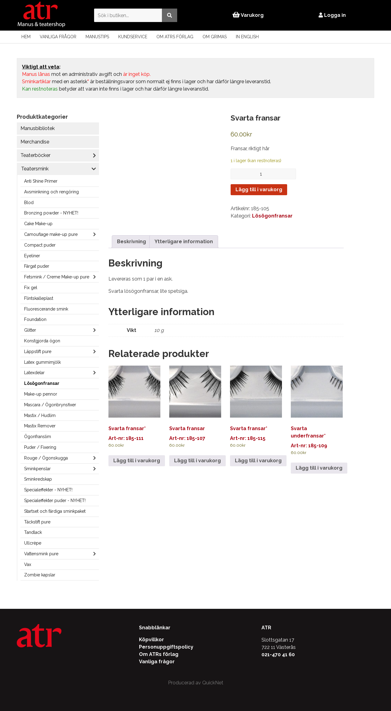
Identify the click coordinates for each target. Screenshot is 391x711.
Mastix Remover (40, 425)
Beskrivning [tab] (131, 236)
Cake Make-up (38, 223)
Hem (26, 36)
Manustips (97, 36)
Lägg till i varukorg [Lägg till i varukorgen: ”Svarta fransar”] (197, 454)
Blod (29, 202)
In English (247, 36)
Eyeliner (32, 255)
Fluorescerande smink (46, 309)
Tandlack (33, 532)
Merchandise (34, 142)
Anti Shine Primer (40, 181)
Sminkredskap (38, 479)
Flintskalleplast (38, 298)
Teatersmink (35, 169)
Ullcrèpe (32, 543)
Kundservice (132, 36)
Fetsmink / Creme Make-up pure (56, 276)
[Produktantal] (263, 174)
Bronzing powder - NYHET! (51, 212)
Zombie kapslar (39, 574)
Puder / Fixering (40, 447)
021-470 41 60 (278, 654)
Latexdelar (34, 372)
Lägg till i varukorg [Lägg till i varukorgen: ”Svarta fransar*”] (136, 454)
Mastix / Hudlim (40, 415)
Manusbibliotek (37, 128)
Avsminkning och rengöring (51, 191)
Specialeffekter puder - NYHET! (55, 500)
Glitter (30, 330)
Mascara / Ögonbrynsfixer (50, 404)
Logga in (332, 15)
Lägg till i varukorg (259, 189)
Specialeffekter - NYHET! (48, 489)
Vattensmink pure (41, 553)
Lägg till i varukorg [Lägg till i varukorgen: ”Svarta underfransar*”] (319, 462)
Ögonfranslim (37, 436)
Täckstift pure (37, 521)
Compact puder (40, 245)
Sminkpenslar (37, 468)
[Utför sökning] (169, 15)
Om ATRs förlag (174, 36)
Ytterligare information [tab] (184, 236)
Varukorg (248, 15)
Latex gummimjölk (42, 362)
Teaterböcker (35, 155)
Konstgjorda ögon (42, 340)
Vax (27, 564)
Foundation (35, 319)
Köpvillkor (151, 639)
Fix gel (30, 287)
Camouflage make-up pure (51, 234)
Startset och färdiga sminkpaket (55, 511)
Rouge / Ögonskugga (46, 458)
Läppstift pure (37, 351)
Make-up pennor (40, 394)
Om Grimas (215, 36)
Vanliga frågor (58, 36)
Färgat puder (36, 266)
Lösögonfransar (41, 383)
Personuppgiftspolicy (166, 647)
